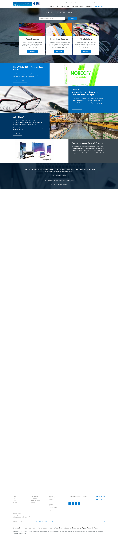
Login (72, 2)
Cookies (53, 521)
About (76, 2)
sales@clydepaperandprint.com (78, 496)
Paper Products (54, 6)
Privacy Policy (48, 521)
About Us (18, 133)
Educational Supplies (77, 6)
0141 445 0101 (100, 499)
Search (72, 18)
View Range (32, 51)
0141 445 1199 (99, 6)
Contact (85, 2)
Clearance (89, 6)
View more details (20, 80)
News (81, 2)
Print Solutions (65, 6)
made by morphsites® (100, 521)
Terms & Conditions (40, 521)
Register (68, 2)
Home (14, 496)
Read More (85, 51)
